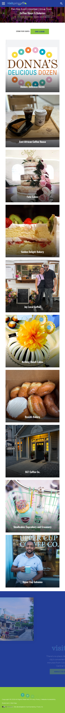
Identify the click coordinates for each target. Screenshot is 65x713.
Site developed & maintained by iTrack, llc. (22, 707)
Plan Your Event (19, 9)
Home (14, 16)
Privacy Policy (35, 699)
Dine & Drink (39, 31)
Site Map (14, 703)
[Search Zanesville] (61, 3)
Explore (21, 16)
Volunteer (33, 9)
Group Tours (45, 9)
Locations (29, 16)
